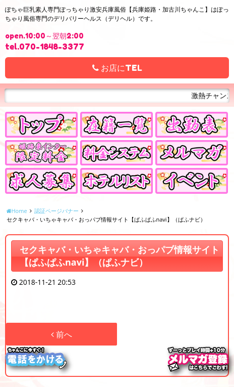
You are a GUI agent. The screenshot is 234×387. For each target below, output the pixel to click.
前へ (61, 334)
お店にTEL (117, 68)
